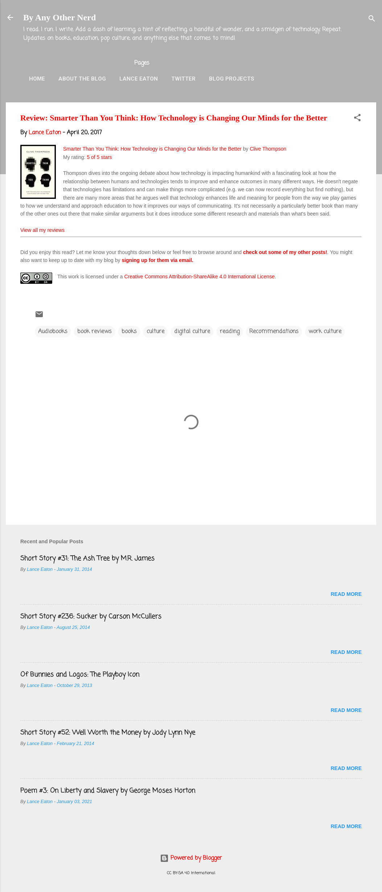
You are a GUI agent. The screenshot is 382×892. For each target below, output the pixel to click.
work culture (324, 331)
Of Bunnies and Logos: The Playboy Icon (79, 675)
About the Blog (82, 78)
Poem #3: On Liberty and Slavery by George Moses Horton (107, 791)
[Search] (371, 20)
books (129, 331)
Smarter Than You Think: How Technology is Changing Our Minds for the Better (152, 149)
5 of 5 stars (99, 157)
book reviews (94, 331)
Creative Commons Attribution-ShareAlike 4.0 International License (199, 276)
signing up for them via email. (157, 260)
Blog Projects (231, 78)
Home (37, 78)
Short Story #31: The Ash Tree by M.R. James (87, 558)
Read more (346, 594)
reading (229, 331)
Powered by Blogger (191, 858)
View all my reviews (42, 230)
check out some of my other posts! (285, 252)
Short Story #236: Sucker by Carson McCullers (90, 616)
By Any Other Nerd (59, 17)
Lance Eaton (138, 78)
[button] (357, 119)
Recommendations (274, 331)
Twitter (183, 78)
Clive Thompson (268, 149)
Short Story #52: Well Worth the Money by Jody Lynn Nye (107, 733)
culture (155, 331)
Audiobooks (52, 331)
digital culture (192, 331)
